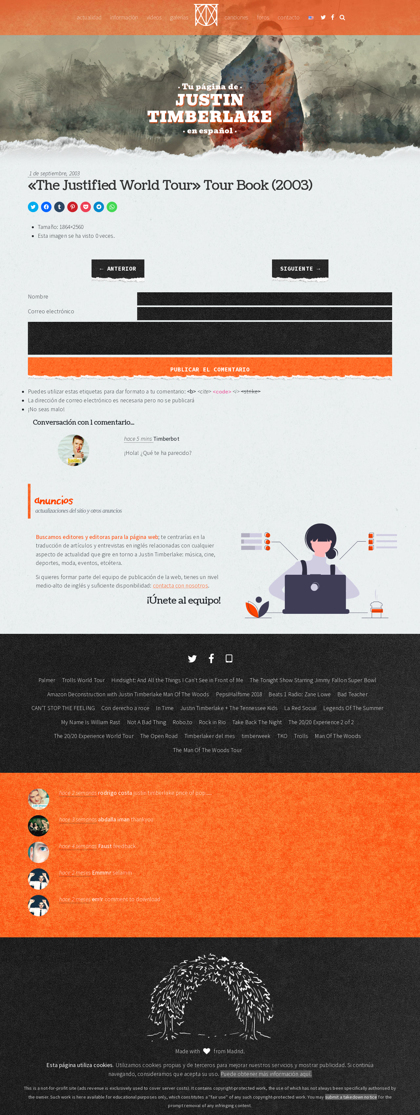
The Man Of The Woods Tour (207, 750)
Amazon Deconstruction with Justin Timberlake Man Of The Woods (128, 694)
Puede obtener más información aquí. (266, 1074)
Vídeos (154, 17)
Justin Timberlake (206, 17)
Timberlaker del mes (209, 736)
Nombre (38, 296)
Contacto (289, 17)
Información (124, 17)
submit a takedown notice (351, 1097)
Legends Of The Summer (353, 708)
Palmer (46, 680)
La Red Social (300, 708)
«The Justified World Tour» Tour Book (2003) (170, 185)
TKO (282, 736)
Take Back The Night (257, 722)
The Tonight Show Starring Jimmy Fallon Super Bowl (313, 680)
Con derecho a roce (125, 708)
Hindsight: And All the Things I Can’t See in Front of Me (177, 680)
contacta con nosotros (180, 585)
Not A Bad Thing (146, 722)
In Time (165, 708)
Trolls (301, 736)
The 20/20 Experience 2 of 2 (321, 722)
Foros (263, 17)
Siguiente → (300, 268)
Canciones (236, 17)
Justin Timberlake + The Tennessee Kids (229, 708)
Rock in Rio (212, 722)
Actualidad (89, 17)
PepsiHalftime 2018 (239, 694)
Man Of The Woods (338, 736)
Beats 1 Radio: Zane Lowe (299, 694)
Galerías (179, 17)
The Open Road (159, 736)
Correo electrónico (51, 311)
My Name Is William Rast (90, 722)
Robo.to (182, 722)
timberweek (256, 736)
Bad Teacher (352, 694)
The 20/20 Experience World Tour (94, 736)
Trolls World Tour (83, 680)
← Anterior (118, 268)
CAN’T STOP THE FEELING (63, 708)
